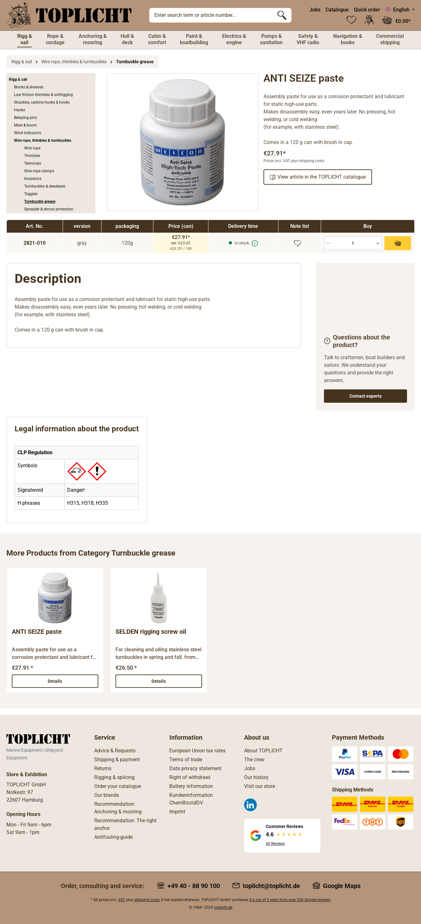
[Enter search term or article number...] (211, 15)
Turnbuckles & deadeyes (44, 186)
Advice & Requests (115, 751)
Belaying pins (25, 117)
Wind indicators (27, 133)
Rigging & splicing (114, 777)
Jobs (314, 10)
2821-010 (35, 243)
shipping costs (146, 900)
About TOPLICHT (263, 751)
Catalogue (337, 10)
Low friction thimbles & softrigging (43, 94)
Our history (256, 777)
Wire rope (32, 148)
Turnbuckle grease (39, 201)
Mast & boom (25, 125)
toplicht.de (223, 907)
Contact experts (365, 396)
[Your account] (369, 20)
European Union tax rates (197, 751)
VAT (121, 900)
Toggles (31, 194)
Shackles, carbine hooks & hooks (42, 102)
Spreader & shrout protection (48, 209)
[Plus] (378, 243)
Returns (102, 768)
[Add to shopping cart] (397, 243)
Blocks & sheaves (28, 87)
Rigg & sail (18, 79)
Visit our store (259, 786)
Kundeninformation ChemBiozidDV (191, 799)
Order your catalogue (117, 786)
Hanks (19, 110)
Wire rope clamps (39, 171)
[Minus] (328, 243)
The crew (254, 759)
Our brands (106, 795)
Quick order (367, 10)
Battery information (191, 786)
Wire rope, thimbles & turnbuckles (42, 140)
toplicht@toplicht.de (271, 886)
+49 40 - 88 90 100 (193, 886)
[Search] (281, 15)
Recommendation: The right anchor (125, 824)
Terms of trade (185, 759)
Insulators (32, 178)
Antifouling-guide (113, 837)
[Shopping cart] (396, 20)
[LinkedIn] (250, 804)
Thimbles (32, 156)
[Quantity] (353, 243)
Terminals (32, 163)
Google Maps (342, 886)
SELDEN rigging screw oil (151, 631)
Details (55, 680)
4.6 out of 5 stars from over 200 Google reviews (289, 900)
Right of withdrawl (189, 777)
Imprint (177, 812)
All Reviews (275, 843)
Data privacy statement (195, 768)
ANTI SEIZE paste (37, 631)
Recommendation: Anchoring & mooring (118, 808)
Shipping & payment (117, 759)
